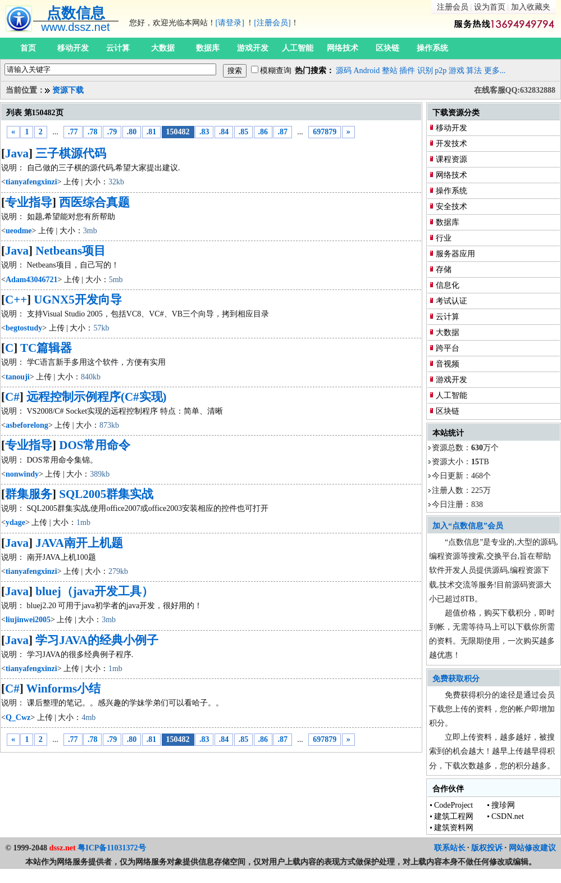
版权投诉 (487, 848)
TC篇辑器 (46, 348)
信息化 (447, 285)
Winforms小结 (63, 688)
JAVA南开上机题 (79, 543)
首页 (28, 48)
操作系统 (432, 48)
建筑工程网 (453, 816)
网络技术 (342, 48)
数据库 (208, 48)
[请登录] (230, 23)
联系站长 (450, 848)
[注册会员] (272, 23)
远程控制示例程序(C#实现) (96, 397)
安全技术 (451, 206)
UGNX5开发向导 (77, 299)
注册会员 (452, 7)
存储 (443, 269)
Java (17, 153)
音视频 (447, 364)
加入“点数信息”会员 (467, 526)
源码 (344, 70)
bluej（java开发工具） (94, 591)
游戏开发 (252, 48)
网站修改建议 (532, 848)
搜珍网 (503, 805)
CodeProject (453, 805)
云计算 (118, 48)
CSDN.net (507, 816)
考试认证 (451, 301)
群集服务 (28, 494)
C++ (16, 299)
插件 (407, 70)
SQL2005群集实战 (106, 494)
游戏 (456, 70)
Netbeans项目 (70, 250)
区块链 (387, 48)
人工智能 (297, 48)
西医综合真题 (94, 202)
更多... (495, 70)
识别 (425, 70)
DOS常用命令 (94, 445)
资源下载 (68, 90)
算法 (474, 70)
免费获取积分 (456, 678)
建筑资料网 (453, 827)
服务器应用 (455, 254)
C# (12, 397)
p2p (440, 70)
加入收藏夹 (530, 7)
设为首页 (489, 7)
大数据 (163, 48)
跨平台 (447, 348)
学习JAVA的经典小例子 (96, 640)
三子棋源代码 (70, 153)
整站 (390, 70)
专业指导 (28, 202)
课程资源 (451, 159)
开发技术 (451, 143)
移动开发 (73, 48)
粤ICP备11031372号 (111, 848)
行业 (443, 238)
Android (367, 70)
